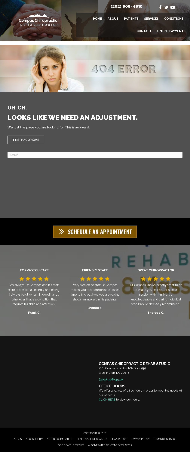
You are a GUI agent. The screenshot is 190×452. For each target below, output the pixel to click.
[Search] (95, 155)
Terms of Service (165, 439)
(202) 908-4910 (126, 6)
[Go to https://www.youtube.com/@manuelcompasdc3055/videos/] (172, 7)
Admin (18, 439)
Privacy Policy (140, 439)
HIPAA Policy (119, 439)
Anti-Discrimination (59, 439)
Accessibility (34, 439)
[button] (26, 140)
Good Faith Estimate (71, 445)
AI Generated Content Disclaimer (110, 445)
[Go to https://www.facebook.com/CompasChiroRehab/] (160, 7)
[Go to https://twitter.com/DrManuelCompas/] (166, 8)
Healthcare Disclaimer (91, 439)
